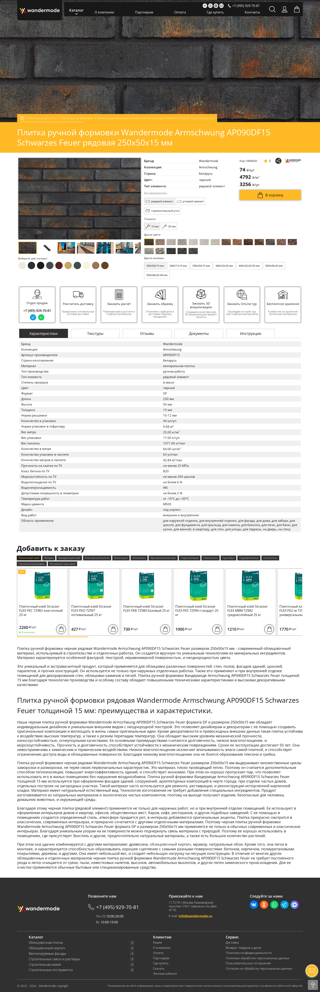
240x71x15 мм (178, 265)
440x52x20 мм (224, 265)
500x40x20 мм (274, 265)
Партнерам (144, 12)
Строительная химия (45, 964)
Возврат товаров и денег (243, 948)
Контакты (252, 12)
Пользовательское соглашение (248, 963)
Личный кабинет (165, 974)
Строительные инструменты (51, 970)
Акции (157, 942)
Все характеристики (155, 193)
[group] (78, 305)
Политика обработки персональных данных (257, 958)
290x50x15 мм (201, 265)
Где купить (215, 12)
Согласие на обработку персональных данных (259, 968)
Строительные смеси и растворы (54, 959)
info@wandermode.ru (195, 916)
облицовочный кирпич (170, 844)
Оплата (180, 12)
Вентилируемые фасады (47, 953)
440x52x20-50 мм (249, 265)
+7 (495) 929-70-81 (37, 310)
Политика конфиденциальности (249, 953)
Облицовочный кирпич (47, 948)
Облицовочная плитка (46, 942)
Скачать (159, 968)
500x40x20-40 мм (157, 275)
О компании (104, 12)
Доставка (232, 942)
